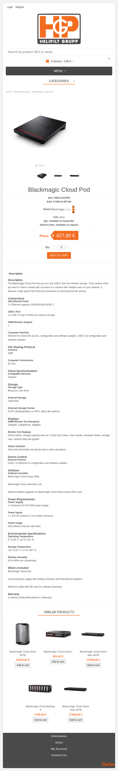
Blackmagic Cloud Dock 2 (58, 651)
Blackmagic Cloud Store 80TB (22, 653)
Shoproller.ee (108, 764)
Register (19, 7)
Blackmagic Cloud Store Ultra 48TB (75, 708)
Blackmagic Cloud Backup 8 (40, 708)
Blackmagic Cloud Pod (43, 92)
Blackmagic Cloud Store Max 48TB (93, 653)
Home (8, 92)
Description (16, 273)
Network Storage (22, 92)
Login (10, 7)
